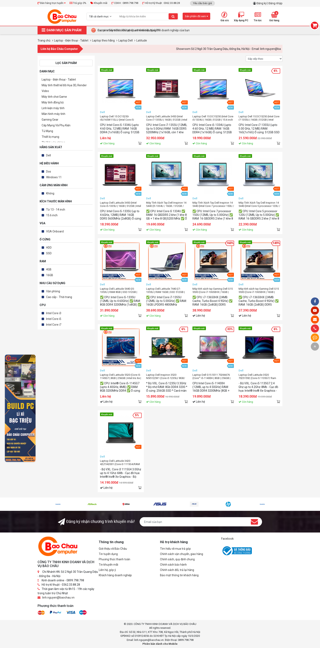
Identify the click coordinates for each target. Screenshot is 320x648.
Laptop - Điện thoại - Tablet (59, 79)
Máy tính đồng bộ (53, 102)
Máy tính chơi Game (54, 96)
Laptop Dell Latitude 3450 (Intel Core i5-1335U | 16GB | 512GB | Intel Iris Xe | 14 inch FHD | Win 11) (120, 204)
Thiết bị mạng (50, 136)
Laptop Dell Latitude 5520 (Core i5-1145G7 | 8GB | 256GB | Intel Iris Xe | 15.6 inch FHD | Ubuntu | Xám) (120, 376)
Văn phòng (53, 291)
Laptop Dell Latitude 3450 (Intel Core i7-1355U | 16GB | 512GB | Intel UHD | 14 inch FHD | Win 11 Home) (166, 118)
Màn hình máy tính (53, 113)
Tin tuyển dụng (108, 554)
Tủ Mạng (47, 131)
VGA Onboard (55, 231)
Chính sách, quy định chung (177, 559)
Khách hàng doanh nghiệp (115, 575)
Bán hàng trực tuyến (52, 2)
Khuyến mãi (98, 2)
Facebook (227, 538)
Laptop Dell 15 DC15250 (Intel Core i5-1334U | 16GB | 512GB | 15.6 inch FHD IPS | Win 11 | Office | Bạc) (212, 118)
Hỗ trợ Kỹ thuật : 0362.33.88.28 (161, 2)
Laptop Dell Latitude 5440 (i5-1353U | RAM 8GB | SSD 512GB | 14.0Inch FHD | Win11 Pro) (118, 290)
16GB (49, 275)
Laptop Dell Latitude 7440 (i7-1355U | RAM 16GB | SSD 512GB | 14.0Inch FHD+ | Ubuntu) (165, 290)
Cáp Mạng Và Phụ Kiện (56, 125)
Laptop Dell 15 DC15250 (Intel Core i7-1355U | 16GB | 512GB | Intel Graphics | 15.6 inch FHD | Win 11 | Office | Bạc (259, 118)
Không (50, 193)
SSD (49, 253)
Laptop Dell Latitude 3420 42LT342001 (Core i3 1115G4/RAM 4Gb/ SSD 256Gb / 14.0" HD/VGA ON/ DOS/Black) (120, 462)
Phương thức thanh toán (114, 559)
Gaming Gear (50, 119)
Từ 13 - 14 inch (55, 209)
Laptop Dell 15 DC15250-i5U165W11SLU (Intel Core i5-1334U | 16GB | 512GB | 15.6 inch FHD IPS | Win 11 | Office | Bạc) (119, 118)
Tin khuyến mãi (108, 564)
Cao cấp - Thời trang (59, 297)
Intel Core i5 (53, 319)
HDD (49, 247)
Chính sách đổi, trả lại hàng (177, 570)
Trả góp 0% (78, 2)
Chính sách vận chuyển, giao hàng (181, 554)
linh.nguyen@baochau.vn (58, 597)
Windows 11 (54, 177)
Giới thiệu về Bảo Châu (113, 548)
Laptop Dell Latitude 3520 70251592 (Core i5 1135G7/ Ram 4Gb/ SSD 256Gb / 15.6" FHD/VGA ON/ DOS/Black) (259, 376)
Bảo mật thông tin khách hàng (179, 575)
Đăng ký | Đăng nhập (269, 3)
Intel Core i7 (53, 324)
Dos (48, 171)
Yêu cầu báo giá (202, 3)
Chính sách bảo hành (173, 564)
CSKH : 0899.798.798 (124, 2)
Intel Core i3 (53, 313)
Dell (48, 155)
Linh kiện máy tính (53, 108)
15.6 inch (52, 215)
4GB (48, 269)
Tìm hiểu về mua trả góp (175, 548)
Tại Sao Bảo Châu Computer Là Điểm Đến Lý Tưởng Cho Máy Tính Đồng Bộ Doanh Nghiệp (154, 30)
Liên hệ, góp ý (107, 570)
